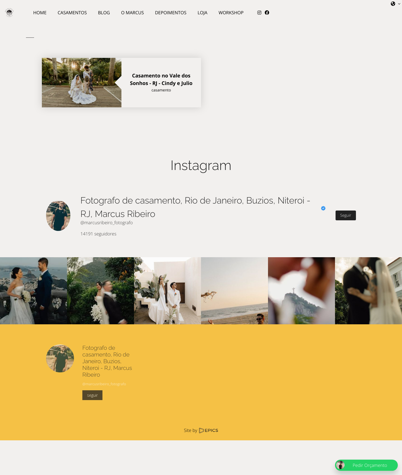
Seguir (345, 215)
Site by (201, 430)
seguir (92, 395)
